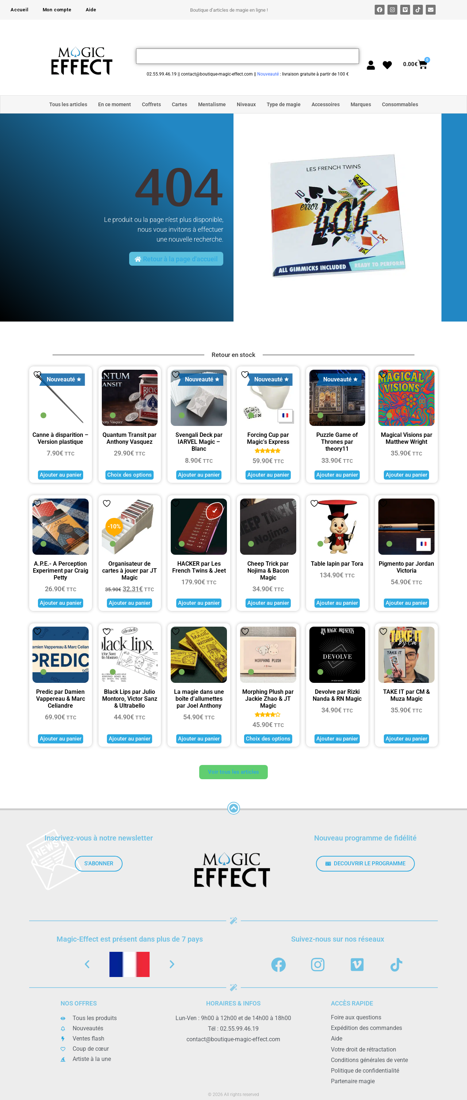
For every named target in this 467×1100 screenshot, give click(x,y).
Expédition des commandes (366, 1027)
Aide (91, 9)
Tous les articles (68, 104)
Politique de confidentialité (365, 1070)
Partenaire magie (353, 1080)
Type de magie (284, 104)
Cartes (179, 104)
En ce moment (114, 104)
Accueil (19, 9)
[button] (87, 964)
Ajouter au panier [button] (60, 475)
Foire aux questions (356, 1017)
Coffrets (151, 104)
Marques (361, 104)
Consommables (400, 104)
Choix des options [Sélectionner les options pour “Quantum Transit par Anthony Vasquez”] (129, 475)
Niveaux (246, 104)
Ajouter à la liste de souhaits (37, 374)
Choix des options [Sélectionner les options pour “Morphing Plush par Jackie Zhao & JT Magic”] (268, 738)
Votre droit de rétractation (363, 1049)
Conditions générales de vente (369, 1059)
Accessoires (326, 104)
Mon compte (57, 9)
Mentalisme (212, 104)
